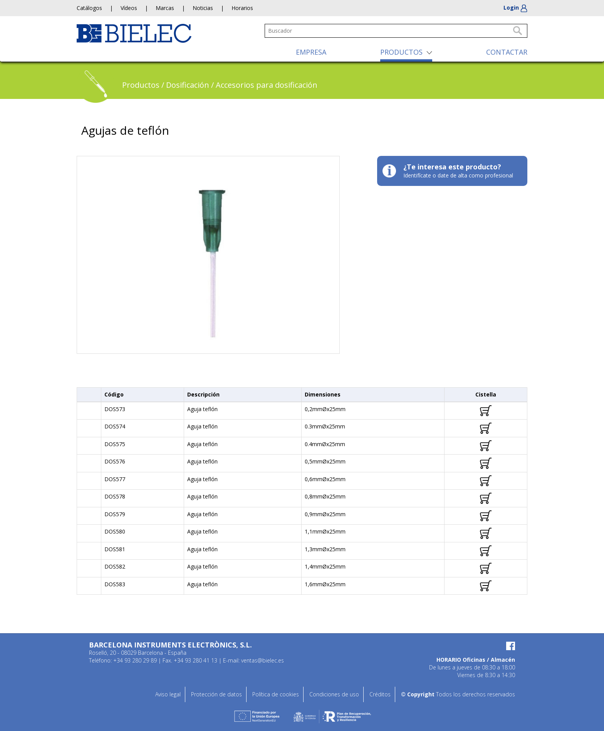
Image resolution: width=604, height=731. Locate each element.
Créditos (380, 694)
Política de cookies (275, 694)
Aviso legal (168, 694)
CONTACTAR (506, 52)
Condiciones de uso (334, 694)
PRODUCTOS (401, 52)
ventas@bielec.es (262, 660)
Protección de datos (216, 694)
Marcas (165, 8)
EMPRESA (311, 52)
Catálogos (89, 8)
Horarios (242, 8)
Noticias (203, 8)
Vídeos (129, 8)
